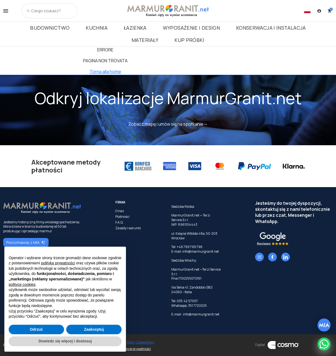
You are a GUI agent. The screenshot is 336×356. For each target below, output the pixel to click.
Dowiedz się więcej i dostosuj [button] (65, 341)
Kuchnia (96, 27)
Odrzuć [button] (36, 329)
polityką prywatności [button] (58, 263)
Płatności (122, 217)
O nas (119, 211)
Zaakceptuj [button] (94, 329)
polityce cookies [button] (22, 284)
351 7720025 (197, 305)
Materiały (145, 40)
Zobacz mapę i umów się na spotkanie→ (168, 124)
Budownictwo (49, 27)
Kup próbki (189, 40)
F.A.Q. (119, 222)
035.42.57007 (187, 301)
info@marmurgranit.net (200, 251)
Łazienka (135, 27)
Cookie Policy (145, 342)
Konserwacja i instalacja (271, 27)
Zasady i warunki (128, 228)
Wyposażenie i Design (191, 27)
